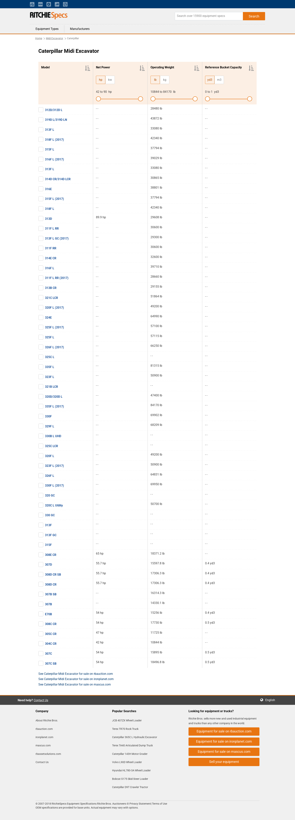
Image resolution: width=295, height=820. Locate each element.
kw (110, 80)
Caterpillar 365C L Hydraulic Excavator (134, 737)
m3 (219, 80)
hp (100, 80)
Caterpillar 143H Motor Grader (130, 753)
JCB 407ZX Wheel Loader (127, 720)
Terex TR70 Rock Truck (125, 728)
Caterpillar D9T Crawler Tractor (130, 787)
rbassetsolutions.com (48, 753)
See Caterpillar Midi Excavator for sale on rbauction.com (75, 674)
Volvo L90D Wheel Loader (127, 762)
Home (38, 38)
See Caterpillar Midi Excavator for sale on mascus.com (74, 684)
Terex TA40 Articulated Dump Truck (132, 745)
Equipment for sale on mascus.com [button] (224, 751)
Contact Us (41, 700)
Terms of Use (159, 803)
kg (164, 80)
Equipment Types (47, 29)
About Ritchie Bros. (47, 720)
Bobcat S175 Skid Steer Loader (130, 778)
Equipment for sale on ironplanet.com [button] (224, 741)
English (271, 700)
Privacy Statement (140, 803)
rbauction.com (44, 728)
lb (155, 80)
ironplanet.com (44, 737)
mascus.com (43, 745)
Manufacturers (80, 29)
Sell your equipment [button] (224, 762)
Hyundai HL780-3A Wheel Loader (131, 770)
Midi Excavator (54, 38)
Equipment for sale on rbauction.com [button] (224, 731)
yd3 (209, 80)
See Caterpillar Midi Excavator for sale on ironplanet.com (76, 679)
